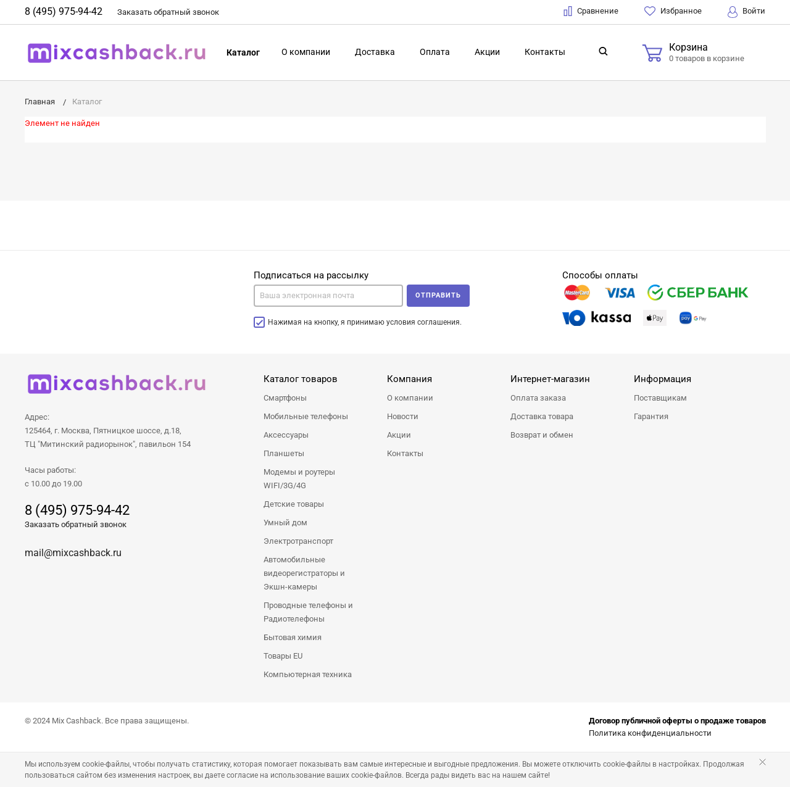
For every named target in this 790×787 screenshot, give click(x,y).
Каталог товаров (301, 379)
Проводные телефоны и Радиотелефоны (308, 612)
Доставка (375, 52)
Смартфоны (285, 397)
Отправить (438, 295)
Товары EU (283, 655)
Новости (402, 416)
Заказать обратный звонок (76, 524)
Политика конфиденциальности (650, 733)
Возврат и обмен (541, 434)
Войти (746, 12)
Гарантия (651, 416)
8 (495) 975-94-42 (63, 11)
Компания (409, 379)
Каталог (243, 52)
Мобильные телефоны (306, 416)
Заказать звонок (168, 12)
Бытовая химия (293, 637)
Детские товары (294, 504)
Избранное (673, 11)
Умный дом (285, 522)
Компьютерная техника (308, 674)
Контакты (545, 52)
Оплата (435, 52)
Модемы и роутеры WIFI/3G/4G (299, 478)
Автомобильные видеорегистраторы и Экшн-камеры (304, 573)
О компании (305, 52)
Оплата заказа (538, 397)
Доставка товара (541, 416)
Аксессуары (286, 434)
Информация (662, 379)
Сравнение (590, 11)
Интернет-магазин (550, 379)
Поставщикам (660, 397)
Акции (487, 52)
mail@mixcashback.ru (73, 553)
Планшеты (284, 453)
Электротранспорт (298, 541)
